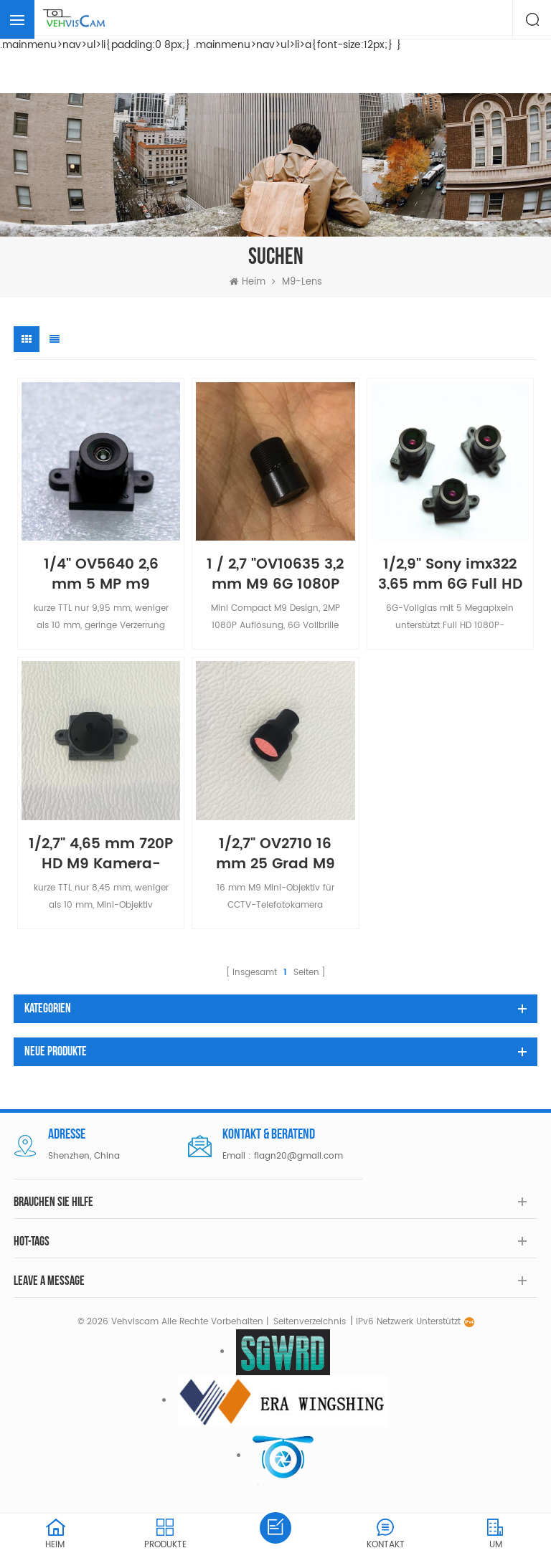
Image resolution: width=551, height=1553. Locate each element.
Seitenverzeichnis (309, 1322)
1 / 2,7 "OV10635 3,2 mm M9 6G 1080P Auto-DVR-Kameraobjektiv (275, 572)
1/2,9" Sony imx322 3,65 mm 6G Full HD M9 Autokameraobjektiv (450, 572)
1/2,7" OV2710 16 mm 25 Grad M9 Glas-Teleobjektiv (275, 852)
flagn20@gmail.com (298, 1156)
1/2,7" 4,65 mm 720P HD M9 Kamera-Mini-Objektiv (101, 852)
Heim (247, 282)
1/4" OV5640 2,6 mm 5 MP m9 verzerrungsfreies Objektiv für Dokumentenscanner (101, 572)
